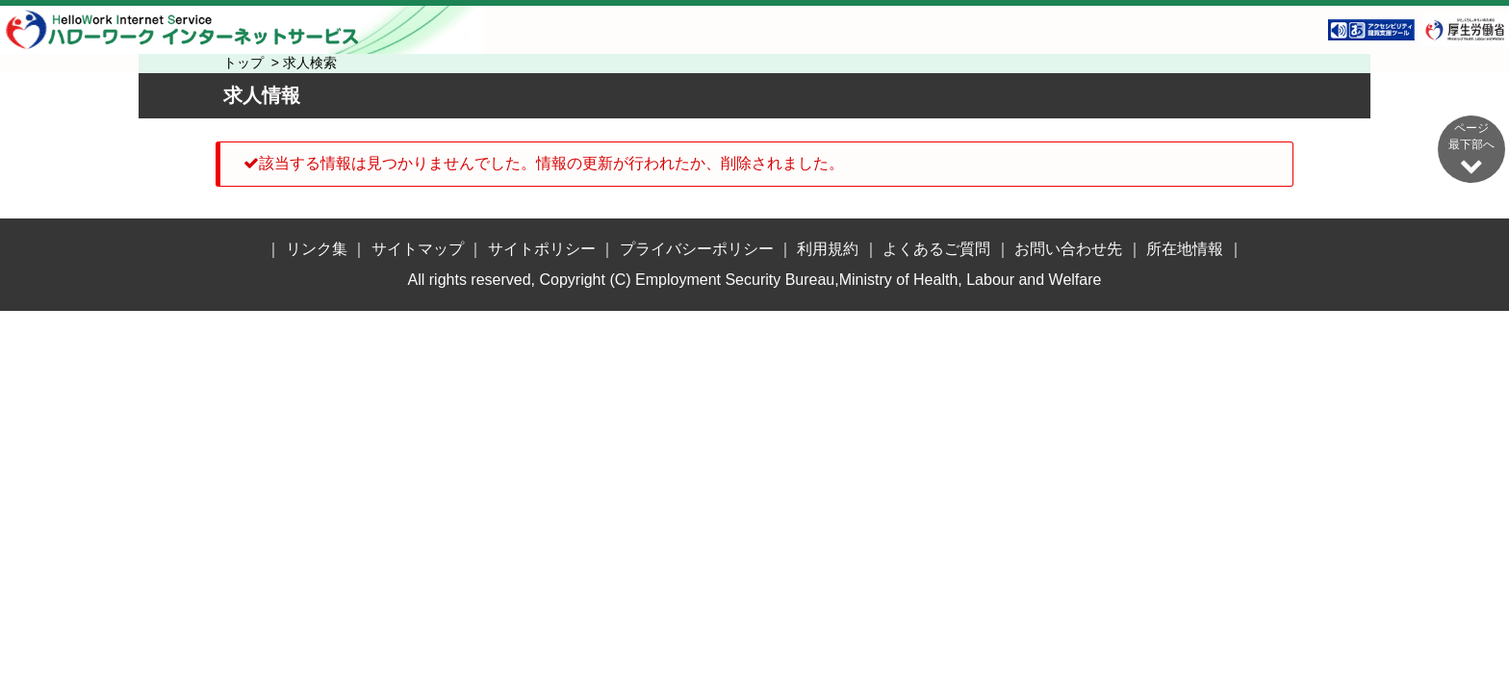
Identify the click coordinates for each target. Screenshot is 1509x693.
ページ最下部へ (1471, 148)
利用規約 (827, 249)
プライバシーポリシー (697, 249)
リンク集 (316, 249)
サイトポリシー (542, 249)
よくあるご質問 (936, 249)
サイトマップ (417, 249)
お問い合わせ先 (1068, 249)
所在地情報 (1184, 249)
